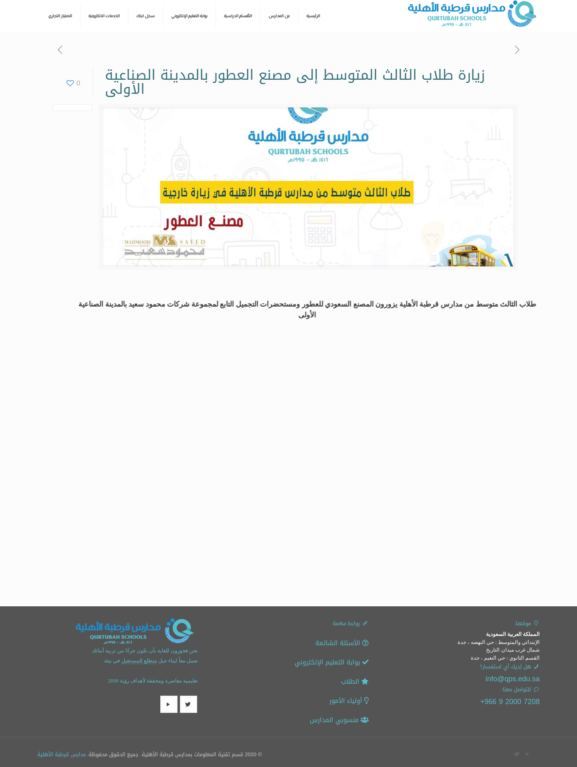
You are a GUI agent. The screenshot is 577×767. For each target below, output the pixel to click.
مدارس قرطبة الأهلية (61, 754)
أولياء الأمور (349, 700)
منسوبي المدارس (339, 720)
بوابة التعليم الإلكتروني (332, 662)
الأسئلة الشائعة (342, 643)
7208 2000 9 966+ (510, 701)
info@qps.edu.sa (513, 679)
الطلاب (355, 681)
